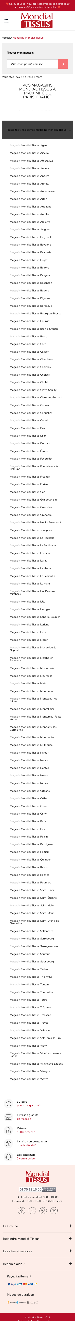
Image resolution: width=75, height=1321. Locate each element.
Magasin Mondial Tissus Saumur (30, 954)
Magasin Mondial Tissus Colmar (29, 405)
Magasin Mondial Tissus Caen (28, 344)
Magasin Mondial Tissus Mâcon (29, 640)
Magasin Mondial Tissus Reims (29, 867)
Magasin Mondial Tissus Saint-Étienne (33, 898)
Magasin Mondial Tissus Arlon (28, 199)
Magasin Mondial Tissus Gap (27, 492)
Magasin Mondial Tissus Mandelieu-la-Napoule (33, 649)
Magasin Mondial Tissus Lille (27, 601)
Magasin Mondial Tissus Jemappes (31, 530)
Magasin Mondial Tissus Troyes (29, 1023)
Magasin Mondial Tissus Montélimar (32, 709)
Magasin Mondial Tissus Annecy (29, 184)
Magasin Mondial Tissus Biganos (30, 298)
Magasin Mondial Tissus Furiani (29, 484)
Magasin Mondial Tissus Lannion (30, 553)
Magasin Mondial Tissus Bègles (29, 260)
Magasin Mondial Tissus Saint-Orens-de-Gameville (35, 922)
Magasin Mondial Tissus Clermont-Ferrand (36, 397)
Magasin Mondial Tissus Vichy (28, 1046)
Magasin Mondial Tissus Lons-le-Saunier (35, 617)
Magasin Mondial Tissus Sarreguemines (34, 946)
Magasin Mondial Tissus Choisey (30, 375)
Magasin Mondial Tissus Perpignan (31, 844)
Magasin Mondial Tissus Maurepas (31, 676)
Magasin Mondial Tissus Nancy (29, 760)
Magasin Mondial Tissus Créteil (29, 420)
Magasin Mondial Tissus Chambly (30, 367)
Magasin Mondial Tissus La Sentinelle (33, 545)
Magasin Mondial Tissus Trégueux (31, 1007)
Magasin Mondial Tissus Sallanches (31, 931)
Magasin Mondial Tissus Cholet (29, 382)
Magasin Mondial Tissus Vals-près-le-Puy (35, 1038)
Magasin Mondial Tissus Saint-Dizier (32, 890)
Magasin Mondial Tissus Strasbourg (32, 961)
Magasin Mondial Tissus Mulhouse (31, 745)
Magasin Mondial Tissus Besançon (31, 283)
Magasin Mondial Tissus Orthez (29, 798)
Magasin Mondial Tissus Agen (28, 145)
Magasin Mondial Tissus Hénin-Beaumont (35, 522)
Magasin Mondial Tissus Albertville (31, 161)
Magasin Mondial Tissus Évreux (29, 451)
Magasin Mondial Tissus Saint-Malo (32, 905)
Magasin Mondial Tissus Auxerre (30, 222)
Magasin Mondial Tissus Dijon (28, 436)
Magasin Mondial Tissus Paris (28, 821)
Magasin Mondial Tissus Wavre (29, 1079)
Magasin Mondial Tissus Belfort (29, 267)
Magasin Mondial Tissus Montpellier (32, 737)
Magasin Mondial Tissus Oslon (29, 806)
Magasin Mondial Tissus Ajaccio (29, 153)
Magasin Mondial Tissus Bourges (30, 321)
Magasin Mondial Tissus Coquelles (31, 413)
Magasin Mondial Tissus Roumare (30, 882)
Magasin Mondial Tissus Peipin (29, 836)
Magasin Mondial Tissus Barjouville (31, 237)
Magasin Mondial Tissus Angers (29, 176)
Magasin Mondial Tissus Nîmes (29, 783)
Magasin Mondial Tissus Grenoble (31, 515)
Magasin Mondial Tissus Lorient (29, 624)
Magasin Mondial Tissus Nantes (29, 768)
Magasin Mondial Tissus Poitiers (30, 852)
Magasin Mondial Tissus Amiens (30, 168)
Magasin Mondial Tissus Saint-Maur (32, 913)
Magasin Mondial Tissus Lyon (28, 632)
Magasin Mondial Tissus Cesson (29, 352)
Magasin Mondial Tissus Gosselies (31, 507)
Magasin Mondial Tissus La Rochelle (32, 538)
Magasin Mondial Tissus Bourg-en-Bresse (35, 313)
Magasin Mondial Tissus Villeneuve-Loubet (36, 1064)
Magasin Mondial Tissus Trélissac (30, 1015)
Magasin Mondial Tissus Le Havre (30, 568)
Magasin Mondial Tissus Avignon (30, 229)
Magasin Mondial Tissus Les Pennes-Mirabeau (32, 592)
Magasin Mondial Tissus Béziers (29, 290)
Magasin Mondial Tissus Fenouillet (31, 459)
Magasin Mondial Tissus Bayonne (30, 244)
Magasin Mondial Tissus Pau (27, 829)
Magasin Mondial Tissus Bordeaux (31, 306)
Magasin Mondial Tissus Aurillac (30, 214)
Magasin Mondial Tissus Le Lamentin (32, 576)
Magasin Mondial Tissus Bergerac (30, 275)
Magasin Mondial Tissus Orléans (30, 791)
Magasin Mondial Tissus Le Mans (30, 583)
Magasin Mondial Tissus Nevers (29, 775)
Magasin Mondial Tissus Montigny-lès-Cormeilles (34, 728)
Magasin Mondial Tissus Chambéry (31, 359)
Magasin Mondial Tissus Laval (28, 560)
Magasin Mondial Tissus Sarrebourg (32, 938)
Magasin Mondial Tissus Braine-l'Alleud (34, 329)
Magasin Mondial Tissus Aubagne (30, 206)
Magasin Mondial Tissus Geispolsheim (33, 500)
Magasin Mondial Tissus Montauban (32, 691)
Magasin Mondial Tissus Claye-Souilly (33, 390)
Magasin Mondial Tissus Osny (28, 814)
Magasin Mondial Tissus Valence (30, 1030)
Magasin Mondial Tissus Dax (27, 428)
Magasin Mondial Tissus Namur (29, 753)
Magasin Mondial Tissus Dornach (30, 443)
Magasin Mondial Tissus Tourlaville (31, 992)
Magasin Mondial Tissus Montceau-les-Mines (34, 700)
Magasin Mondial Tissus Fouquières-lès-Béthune (35, 467)
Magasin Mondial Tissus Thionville (31, 977)
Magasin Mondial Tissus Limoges (30, 609)
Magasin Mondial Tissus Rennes (29, 875)
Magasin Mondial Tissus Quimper (30, 859)
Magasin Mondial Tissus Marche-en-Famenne (32, 659)
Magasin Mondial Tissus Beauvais (30, 252)
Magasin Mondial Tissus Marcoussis (32, 668)
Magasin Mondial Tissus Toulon (29, 984)
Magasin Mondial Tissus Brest (28, 336)
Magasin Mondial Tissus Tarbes (29, 969)
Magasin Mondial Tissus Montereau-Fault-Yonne (36, 718)
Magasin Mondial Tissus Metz (28, 683)
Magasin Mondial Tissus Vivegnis (30, 1071)
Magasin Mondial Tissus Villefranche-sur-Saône (35, 1054)
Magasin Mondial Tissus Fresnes (30, 477)
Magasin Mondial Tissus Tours (28, 1000)
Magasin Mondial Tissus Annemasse (32, 191)
